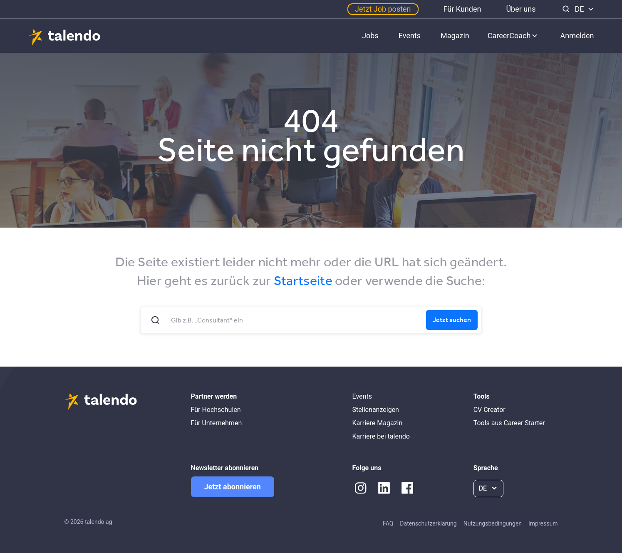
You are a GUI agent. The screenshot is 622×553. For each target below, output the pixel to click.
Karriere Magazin (377, 423)
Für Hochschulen (216, 410)
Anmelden (577, 35)
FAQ (388, 523)
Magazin (455, 35)
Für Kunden (462, 9)
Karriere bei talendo (381, 436)
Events (410, 35)
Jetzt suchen (452, 319)
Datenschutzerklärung (428, 523)
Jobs (370, 35)
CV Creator (489, 410)
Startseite (303, 280)
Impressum (543, 523)
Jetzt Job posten (383, 9)
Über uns (520, 9)
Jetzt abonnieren (232, 486)
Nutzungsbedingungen (492, 523)
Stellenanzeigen (375, 410)
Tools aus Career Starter (509, 423)
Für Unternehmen (216, 423)
